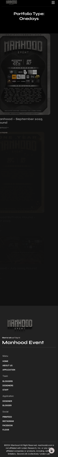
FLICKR (5, 430)
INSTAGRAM (8, 421)
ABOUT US (7, 365)
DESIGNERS (7, 385)
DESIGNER (7, 401)
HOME (5, 361)
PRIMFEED (7, 417)
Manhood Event (23, 342)
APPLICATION (8, 370)
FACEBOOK (7, 425)
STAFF (5, 390)
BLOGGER (6, 405)
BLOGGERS (7, 381)
